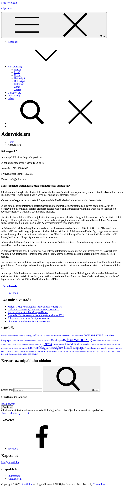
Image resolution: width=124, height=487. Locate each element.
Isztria (17, 69)
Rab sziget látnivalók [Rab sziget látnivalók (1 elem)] (79, 351)
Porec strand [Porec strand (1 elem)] (48, 351)
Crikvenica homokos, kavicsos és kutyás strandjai (33, 309)
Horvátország (39, 66)
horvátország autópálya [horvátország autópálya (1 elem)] (100, 340)
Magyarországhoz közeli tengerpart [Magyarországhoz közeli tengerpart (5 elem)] (62, 347)
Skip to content (9, 2)
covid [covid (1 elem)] (28, 335)
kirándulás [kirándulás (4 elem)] (71, 344)
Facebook (9, 286)
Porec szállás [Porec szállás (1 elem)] (57, 351)
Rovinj (17, 75)
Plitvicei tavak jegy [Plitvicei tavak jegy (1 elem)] (8, 351)
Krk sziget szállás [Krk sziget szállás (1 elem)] (7, 348)
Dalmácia (19, 84)
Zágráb (17, 89)
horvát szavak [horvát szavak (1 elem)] (11, 344)
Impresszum (14, 475)
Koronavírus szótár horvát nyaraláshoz (28, 312)
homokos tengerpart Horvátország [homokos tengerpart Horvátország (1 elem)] (24, 340)
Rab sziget (19, 81)
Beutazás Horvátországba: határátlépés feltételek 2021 (36, 315)
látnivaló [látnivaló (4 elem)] (33, 347)
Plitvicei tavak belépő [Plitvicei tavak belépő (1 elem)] (114, 348)
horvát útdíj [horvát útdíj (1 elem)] (39, 344)
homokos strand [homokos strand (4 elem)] (93, 335)
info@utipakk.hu (10, 462)
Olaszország (14, 95)
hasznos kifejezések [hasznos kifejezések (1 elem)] (47, 335)
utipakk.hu (6, 8)
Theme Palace (100, 484)
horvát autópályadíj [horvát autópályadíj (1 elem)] (43, 340)
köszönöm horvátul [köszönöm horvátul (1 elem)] (20, 348)
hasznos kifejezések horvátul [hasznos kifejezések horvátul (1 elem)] (64, 335)
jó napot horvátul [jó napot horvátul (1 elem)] (58, 344)
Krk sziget (19, 78)
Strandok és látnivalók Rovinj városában (29, 321)
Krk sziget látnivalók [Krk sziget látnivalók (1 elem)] (99, 344)
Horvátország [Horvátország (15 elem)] (79, 339)
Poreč (17, 72)
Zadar (17, 86)
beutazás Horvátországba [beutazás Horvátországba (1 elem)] (16, 335)
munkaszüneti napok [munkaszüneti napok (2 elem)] (96, 348)
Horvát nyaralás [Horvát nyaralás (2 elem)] (58, 340)
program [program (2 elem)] (67, 351)
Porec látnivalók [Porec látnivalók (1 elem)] (38, 351)
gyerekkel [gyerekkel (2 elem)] (34, 335)
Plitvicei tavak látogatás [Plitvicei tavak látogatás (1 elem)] (23, 351)
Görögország (14, 92)
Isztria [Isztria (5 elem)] (48, 344)
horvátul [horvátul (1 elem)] (31, 344)
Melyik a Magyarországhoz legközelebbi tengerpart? (35, 306)
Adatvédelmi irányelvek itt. (15, 413)
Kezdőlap (13, 41)
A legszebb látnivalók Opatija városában (29, 318)
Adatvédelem (14, 478)
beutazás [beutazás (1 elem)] (4, 335)
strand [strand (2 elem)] (102, 351)
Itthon (11, 98)
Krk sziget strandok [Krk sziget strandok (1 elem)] (113, 344)
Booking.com (8, 403)
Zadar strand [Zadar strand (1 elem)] (13, 354)
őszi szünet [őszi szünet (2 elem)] (33, 354)
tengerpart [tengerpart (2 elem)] (110, 351)
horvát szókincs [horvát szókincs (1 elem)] (22, 344)
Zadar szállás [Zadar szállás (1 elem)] (22, 354)
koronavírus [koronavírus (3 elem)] (84, 344)
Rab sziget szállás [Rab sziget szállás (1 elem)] (93, 351)
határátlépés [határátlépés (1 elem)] (79, 335)
